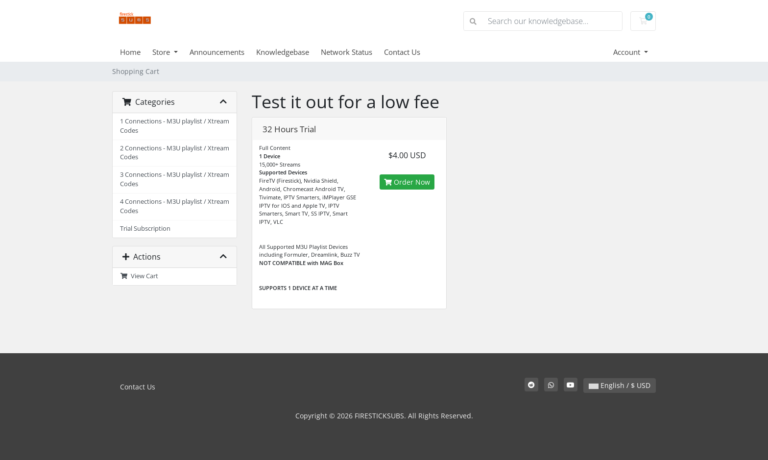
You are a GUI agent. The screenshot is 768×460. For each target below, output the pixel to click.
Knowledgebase (282, 52)
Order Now (407, 182)
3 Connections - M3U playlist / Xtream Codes (174, 179)
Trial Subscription (145, 228)
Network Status (346, 52)
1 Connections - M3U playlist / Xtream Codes (174, 126)
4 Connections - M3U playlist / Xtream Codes (174, 206)
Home (130, 52)
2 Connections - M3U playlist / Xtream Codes (174, 153)
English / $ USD (619, 385)
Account (627, 52)
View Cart (139, 276)
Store (162, 52)
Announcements (217, 52)
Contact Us (402, 52)
